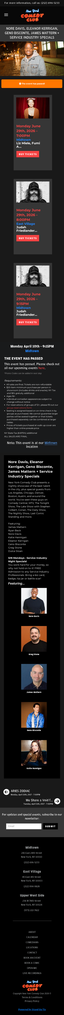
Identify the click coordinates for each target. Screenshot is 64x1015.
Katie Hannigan (34, 768)
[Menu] (6, 14)
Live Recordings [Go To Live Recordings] (32, 973)
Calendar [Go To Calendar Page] (32, 937)
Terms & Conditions (32, 997)
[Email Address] (23, 826)
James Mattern (34, 692)
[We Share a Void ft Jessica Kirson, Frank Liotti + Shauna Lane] (42, 802)
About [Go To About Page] (32, 932)
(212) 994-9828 (32, 886)
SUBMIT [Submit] (50, 826)
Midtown (51, 443)
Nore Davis (34, 616)
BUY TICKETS (28, 154)
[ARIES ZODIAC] (21, 792)
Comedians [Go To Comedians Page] (32, 942)
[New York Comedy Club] (32, 15)
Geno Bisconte (34, 730)
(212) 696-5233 (50, 3)
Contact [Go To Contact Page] (32, 952)
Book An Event (32, 957)
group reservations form (19, 407)
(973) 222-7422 (31, 910)
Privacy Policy (32, 1001)
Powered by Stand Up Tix (32, 1009)
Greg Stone (34, 654)
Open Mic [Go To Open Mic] (32, 968)
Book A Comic (32, 962)
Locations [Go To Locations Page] (32, 947)
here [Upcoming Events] (41, 368)
